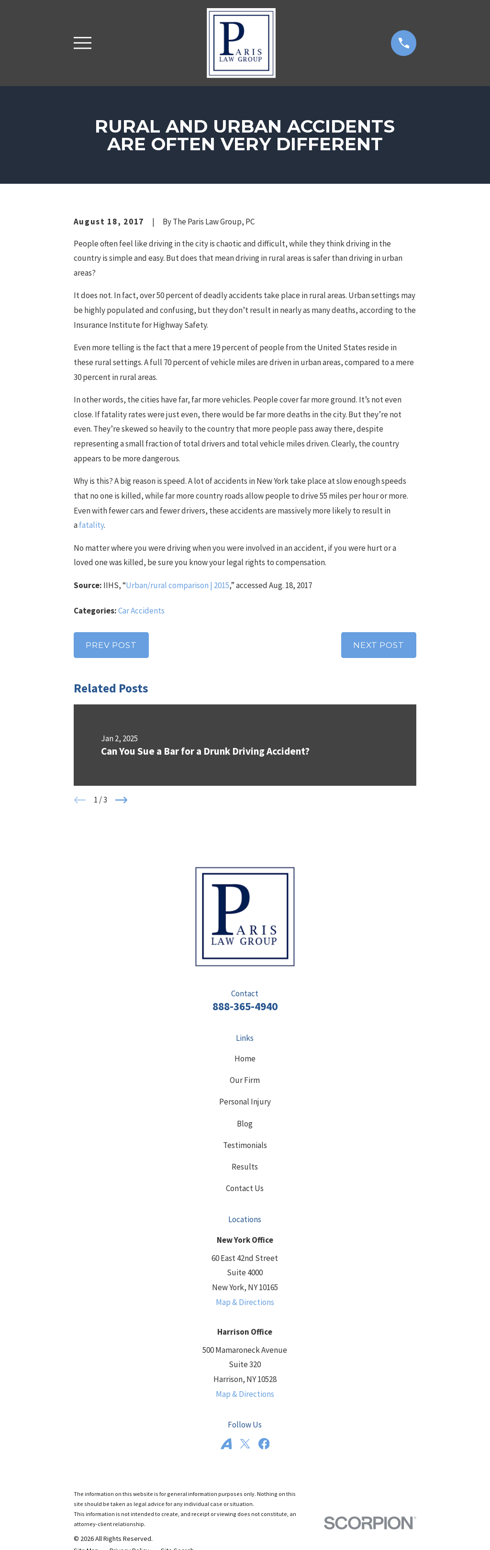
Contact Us (245, 1188)
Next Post (378, 645)
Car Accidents (141, 610)
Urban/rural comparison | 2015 (177, 585)
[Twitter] (245, 1444)
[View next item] (121, 800)
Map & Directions (245, 1302)
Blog (245, 1123)
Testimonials (245, 1145)
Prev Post (111, 645)
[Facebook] (264, 1444)
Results (245, 1166)
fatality (91, 525)
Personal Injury (245, 1101)
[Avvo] (226, 1444)
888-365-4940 (245, 1006)
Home (245, 1058)
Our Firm (245, 1080)
